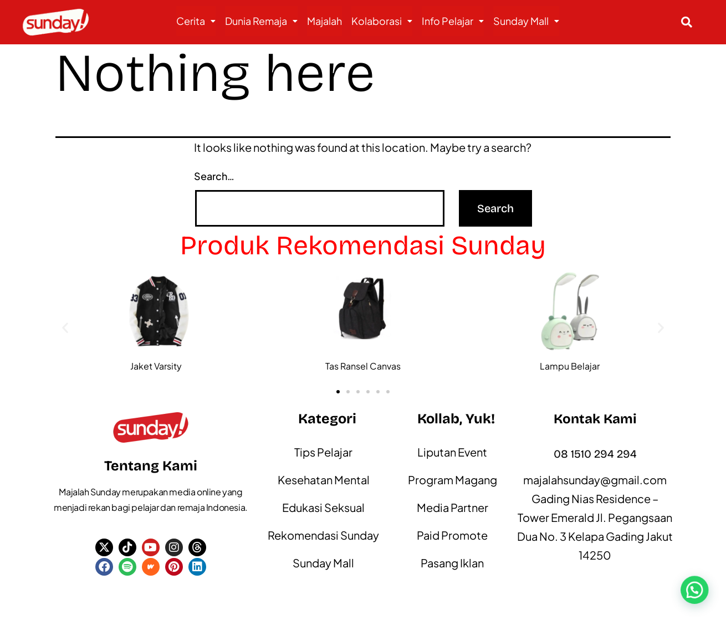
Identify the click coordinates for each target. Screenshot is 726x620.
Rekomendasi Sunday (323, 535)
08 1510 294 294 (595, 453)
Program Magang (452, 479)
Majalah (324, 20)
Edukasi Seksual (323, 507)
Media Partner (452, 507)
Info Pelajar (453, 20)
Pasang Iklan (452, 563)
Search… (214, 176)
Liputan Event (452, 452)
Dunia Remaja (261, 20)
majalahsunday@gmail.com (595, 479)
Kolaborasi (381, 20)
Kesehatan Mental (324, 479)
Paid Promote (452, 535)
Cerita (196, 20)
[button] (196, 21)
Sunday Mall (526, 20)
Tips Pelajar (323, 452)
